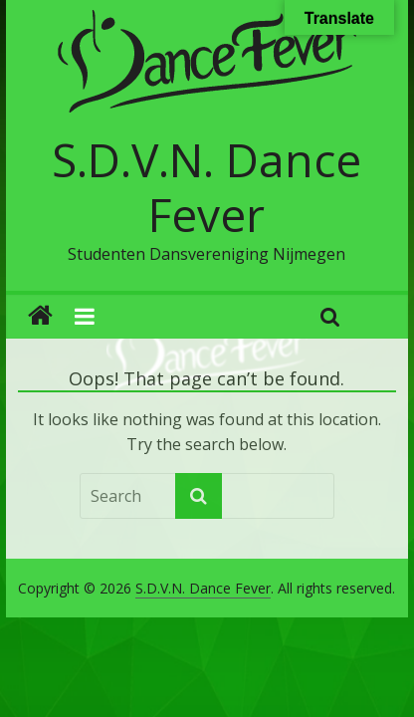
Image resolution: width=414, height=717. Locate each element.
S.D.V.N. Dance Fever (206, 186)
